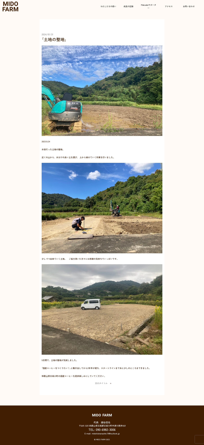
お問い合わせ (189, 6)
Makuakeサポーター (148, 6)
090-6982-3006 (106, 429)
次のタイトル (101, 383)
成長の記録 (128, 6)
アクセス (169, 6)
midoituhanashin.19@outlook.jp (106, 433)
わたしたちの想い (108, 6)
